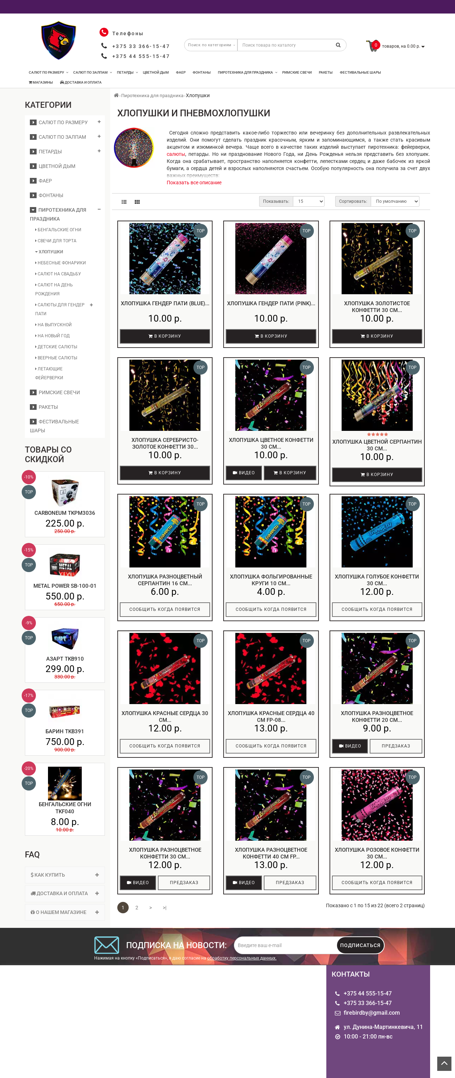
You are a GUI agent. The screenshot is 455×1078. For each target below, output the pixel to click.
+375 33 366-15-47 (141, 46)
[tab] (65, 875)
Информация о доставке (44, 1035)
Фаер (181, 72)
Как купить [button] (65, 875)
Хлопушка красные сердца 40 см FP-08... (271, 717)
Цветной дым (156, 72)
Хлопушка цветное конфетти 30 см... (271, 443)
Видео (244, 472)
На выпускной (53, 324)
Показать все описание (194, 182)
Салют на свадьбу (58, 273)
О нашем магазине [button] (65, 912)
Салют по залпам (92, 72)
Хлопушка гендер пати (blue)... (165, 303)
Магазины (41, 82)
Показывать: (276, 201)
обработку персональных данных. (242, 958)
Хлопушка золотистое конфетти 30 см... (377, 307)
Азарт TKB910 (65, 659)
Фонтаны (202, 72)
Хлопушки (49, 251)
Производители (254, 1015)
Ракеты (326, 72)
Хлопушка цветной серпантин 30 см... (377, 445)
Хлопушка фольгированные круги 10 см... (271, 580)
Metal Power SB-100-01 (65, 586)
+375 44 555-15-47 (141, 56)
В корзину (165, 336)
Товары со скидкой (259, 1023)
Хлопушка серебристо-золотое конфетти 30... (165, 443)
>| (164, 907)
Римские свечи (297, 72)
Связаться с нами (117, 1029)
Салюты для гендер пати (60, 309)
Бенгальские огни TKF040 (65, 808)
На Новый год (52, 335)
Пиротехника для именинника (48, 1050)
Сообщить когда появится (164, 609)
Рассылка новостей (190, 1023)
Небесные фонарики (60, 262)
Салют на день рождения (54, 289)
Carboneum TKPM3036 (64, 513)
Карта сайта (110, 1021)
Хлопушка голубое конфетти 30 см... (377, 580)
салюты (176, 154)
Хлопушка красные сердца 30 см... (165, 717)
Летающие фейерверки (49, 373)
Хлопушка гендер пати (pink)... (271, 303)
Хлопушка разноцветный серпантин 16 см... (165, 580)
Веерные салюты (56, 357)
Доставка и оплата (81, 82)
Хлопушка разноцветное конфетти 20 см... (377, 717)
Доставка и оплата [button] (65, 893)
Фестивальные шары (360, 72)
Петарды (127, 72)
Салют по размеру (48, 72)
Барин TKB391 (65, 731)
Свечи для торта (55, 240)
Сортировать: (353, 201)
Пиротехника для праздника (247, 72)
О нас (32, 1023)
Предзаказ (396, 746)
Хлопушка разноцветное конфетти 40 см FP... (271, 853)
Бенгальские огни (58, 229)
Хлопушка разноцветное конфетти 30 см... (165, 853)
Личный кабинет (186, 1015)
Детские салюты (56, 346)
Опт (30, 1015)
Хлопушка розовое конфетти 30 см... (377, 853)
